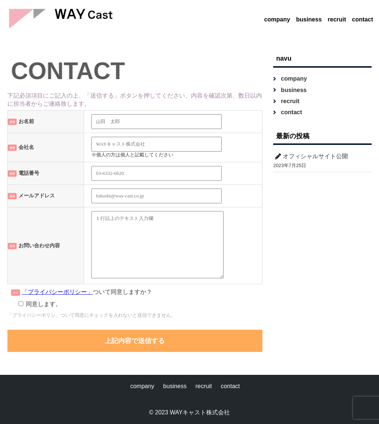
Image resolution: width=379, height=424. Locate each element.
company (277, 19)
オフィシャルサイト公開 (315, 156)
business (309, 19)
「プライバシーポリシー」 (57, 292)
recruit (337, 19)
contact (362, 19)
